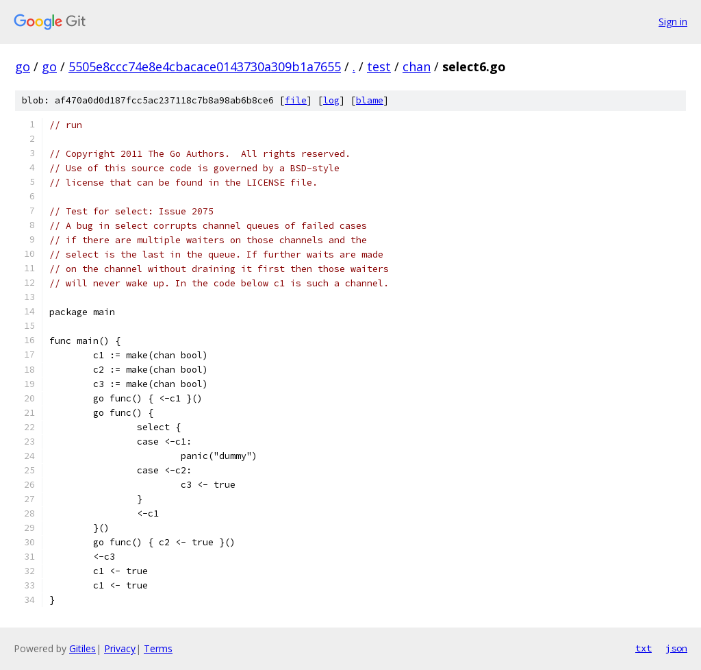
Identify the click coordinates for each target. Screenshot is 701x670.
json (676, 648)
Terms (158, 648)
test (379, 66)
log (331, 100)
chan (417, 66)
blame (369, 100)
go (22, 66)
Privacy (120, 648)
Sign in (673, 21)
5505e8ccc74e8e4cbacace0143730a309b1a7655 (204, 66)
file (296, 100)
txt (643, 648)
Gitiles (82, 648)
